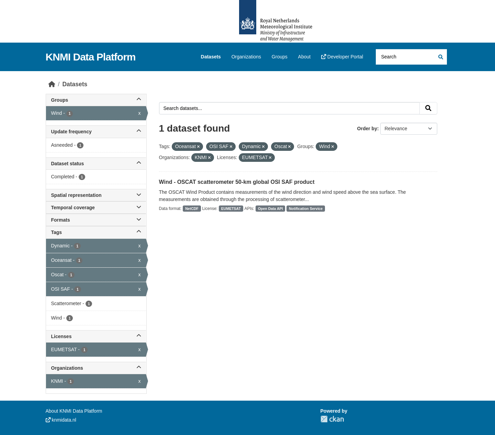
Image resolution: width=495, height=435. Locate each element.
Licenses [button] (96, 336)
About (304, 56)
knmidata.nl (61, 420)
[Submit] (440, 57)
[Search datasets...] (411, 57)
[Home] (51, 84)
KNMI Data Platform (91, 57)
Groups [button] (96, 100)
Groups (280, 56)
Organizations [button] (96, 368)
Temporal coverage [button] (96, 207)
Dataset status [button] (96, 163)
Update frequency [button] (96, 132)
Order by (367, 128)
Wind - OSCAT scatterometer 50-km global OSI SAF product (237, 182)
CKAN (332, 419)
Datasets (211, 56)
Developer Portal (342, 56)
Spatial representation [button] (96, 195)
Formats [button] (96, 220)
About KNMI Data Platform (74, 411)
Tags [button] (96, 232)
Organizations (246, 56)
